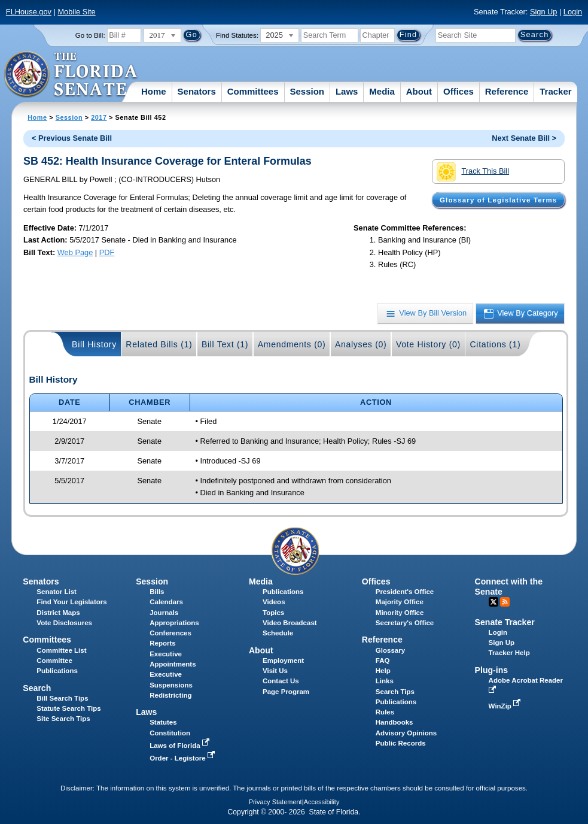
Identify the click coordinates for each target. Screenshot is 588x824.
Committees (253, 91)
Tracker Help (509, 652)
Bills (157, 591)
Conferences (170, 633)
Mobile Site (76, 11)
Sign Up (543, 11)
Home (153, 91)
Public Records (401, 743)
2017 (98, 117)
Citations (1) (495, 344)
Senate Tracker (505, 622)
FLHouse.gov (28, 11)
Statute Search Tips (68, 708)
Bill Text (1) (225, 344)
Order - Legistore (183, 758)
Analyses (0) (361, 344)
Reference (507, 91)
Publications (283, 591)
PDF (107, 252)
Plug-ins (491, 670)
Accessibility (322, 801)
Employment (283, 660)
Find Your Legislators (71, 601)
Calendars (166, 601)
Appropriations (174, 622)
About (419, 91)
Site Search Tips (63, 718)
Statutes (163, 722)
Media (382, 91)
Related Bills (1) (159, 344)
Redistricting (170, 695)
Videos (274, 601)
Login (572, 11)
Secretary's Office (405, 622)
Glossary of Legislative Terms (498, 200)
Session (307, 91)
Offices (458, 91)
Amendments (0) (292, 344)
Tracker (555, 91)
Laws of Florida (181, 745)
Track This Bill (473, 171)
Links (385, 680)
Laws (347, 91)
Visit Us (275, 670)
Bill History (94, 344)
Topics (273, 612)
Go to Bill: (90, 35)
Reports (163, 643)
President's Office (405, 591)
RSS (505, 602)
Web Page (75, 252)
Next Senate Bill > (524, 138)
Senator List (56, 591)
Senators (197, 91)
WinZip (506, 706)
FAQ (383, 660)
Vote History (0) (428, 344)
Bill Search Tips (62, 698)
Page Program (286, 691)
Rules (385, 712)
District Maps (58, 612)
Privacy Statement (275, 801)
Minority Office (400, 612)
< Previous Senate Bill (72, 138)
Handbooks (394, 722)
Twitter (493, 602)
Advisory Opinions (406, 733)
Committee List (61, 650)
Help (383, 670)
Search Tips (395, 691)
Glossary (390, 650)
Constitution (170, 733)
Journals (164, 612)
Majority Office (400, 601)
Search (37, 688)
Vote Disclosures (64, 622)
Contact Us (281, 680)
